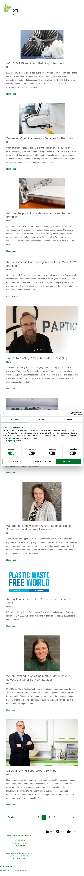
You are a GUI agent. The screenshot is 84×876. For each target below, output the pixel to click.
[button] (76, 9)
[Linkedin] (50, 831)
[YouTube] (60, 831)
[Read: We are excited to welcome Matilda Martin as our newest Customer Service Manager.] (42, 653)
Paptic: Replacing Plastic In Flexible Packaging (36, 358)
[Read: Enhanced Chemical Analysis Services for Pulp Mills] (42, 118)
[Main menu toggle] (81, 9)
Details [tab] (42, 419)
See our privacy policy (11, 441)
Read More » (12, 93)
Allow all (68, 462)
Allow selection (42, 462)
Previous (10, 817)
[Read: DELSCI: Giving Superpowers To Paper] (42, 742)
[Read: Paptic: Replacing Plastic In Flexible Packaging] (42, 329)
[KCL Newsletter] (72, 831)
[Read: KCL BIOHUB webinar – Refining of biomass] (42, 44)
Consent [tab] (14, 419)
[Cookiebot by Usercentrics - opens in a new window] (72, 413)
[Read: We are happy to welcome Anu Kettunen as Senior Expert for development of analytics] (42, 501)
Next (75, 817)
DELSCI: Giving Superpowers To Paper (31, 770)
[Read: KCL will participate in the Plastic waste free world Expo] (42, 582)
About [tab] (69, 419)
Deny (15, 462)
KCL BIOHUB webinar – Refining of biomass (35, 63)
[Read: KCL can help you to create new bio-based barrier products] (42, 193)
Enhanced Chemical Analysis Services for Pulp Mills (40, 138)
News (8, 67)
